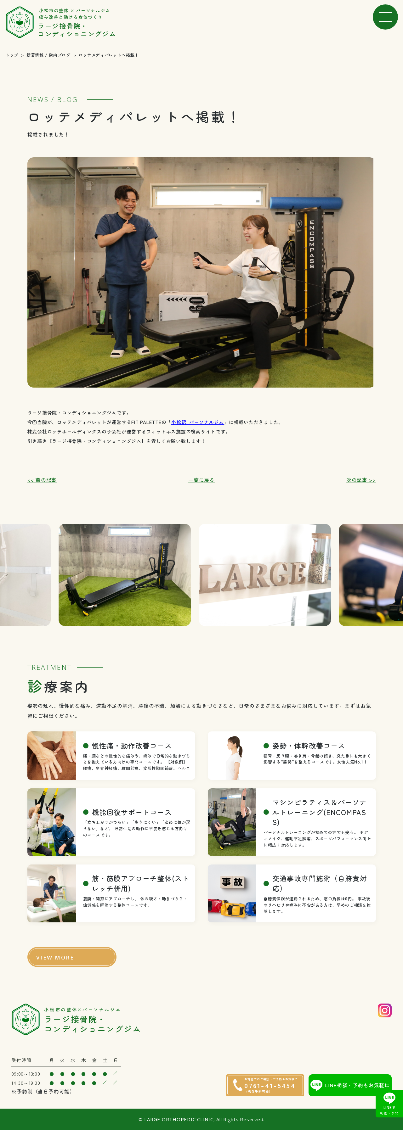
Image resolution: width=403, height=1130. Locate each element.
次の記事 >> (361, 480)
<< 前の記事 (42, 480)
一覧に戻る (201, 480)
